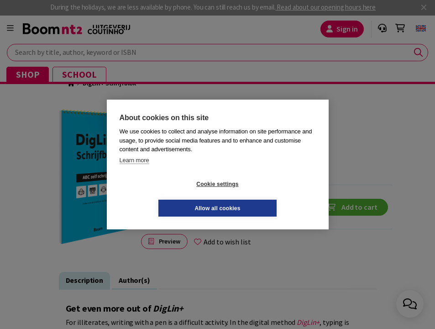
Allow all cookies (271, 196)
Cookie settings (163, 196)
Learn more (134, 172)
